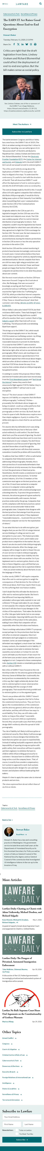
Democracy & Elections (12, 1066)
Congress (7, 1044)
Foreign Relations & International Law (17, 1077)
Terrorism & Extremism (12, 1100)
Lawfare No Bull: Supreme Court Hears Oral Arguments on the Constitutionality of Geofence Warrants (21, 1014)
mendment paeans (22, 379)
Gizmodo (18, 162)
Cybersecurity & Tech (11, 14)
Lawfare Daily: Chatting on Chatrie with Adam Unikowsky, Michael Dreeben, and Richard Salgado (22, 912)
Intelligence (8, 1083)
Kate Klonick (7, 920)
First (11, 379)
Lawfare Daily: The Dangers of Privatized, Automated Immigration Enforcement (19, 962)
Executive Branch (10, 1072)
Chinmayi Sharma (21, 969)
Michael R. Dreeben (21, 920)
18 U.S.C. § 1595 (26, 303)
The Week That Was (26, 1134)
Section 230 (11, 663)
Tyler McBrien (7, 969)
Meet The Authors (21, 124)
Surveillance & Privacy (29, 14)
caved (11, 321)
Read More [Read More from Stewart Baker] (20, 834)
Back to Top (6, 820)
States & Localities (10, 1089)
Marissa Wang (7, 1022)
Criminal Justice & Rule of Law (14, 1055)
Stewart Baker (9, 35)
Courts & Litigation (10, 1049)
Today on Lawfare (25, 1130)
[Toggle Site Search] (40, 3)
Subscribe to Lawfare (22, 132)
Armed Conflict (9, 1038)
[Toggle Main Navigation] (8, 4)
